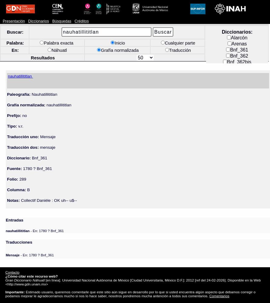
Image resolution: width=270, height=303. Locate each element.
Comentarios (219, 296)
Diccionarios (38, 21)
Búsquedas (61, 21)
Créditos (82, 21)
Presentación (14, 21)
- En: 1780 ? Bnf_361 (35, 231)
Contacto (12, 272)
